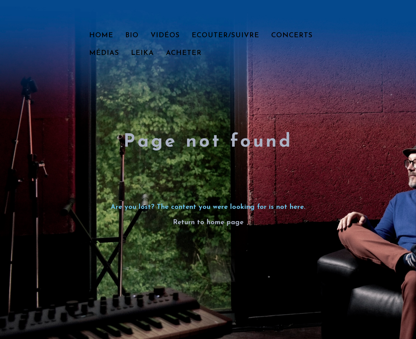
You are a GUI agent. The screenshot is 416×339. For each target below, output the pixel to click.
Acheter (184, 53)
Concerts (292, 35)
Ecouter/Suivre (225, 35)
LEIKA (142, 53)
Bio (132, 35)
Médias (104, 53)
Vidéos (165, 35)
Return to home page (208, 222)
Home (101, 35)
